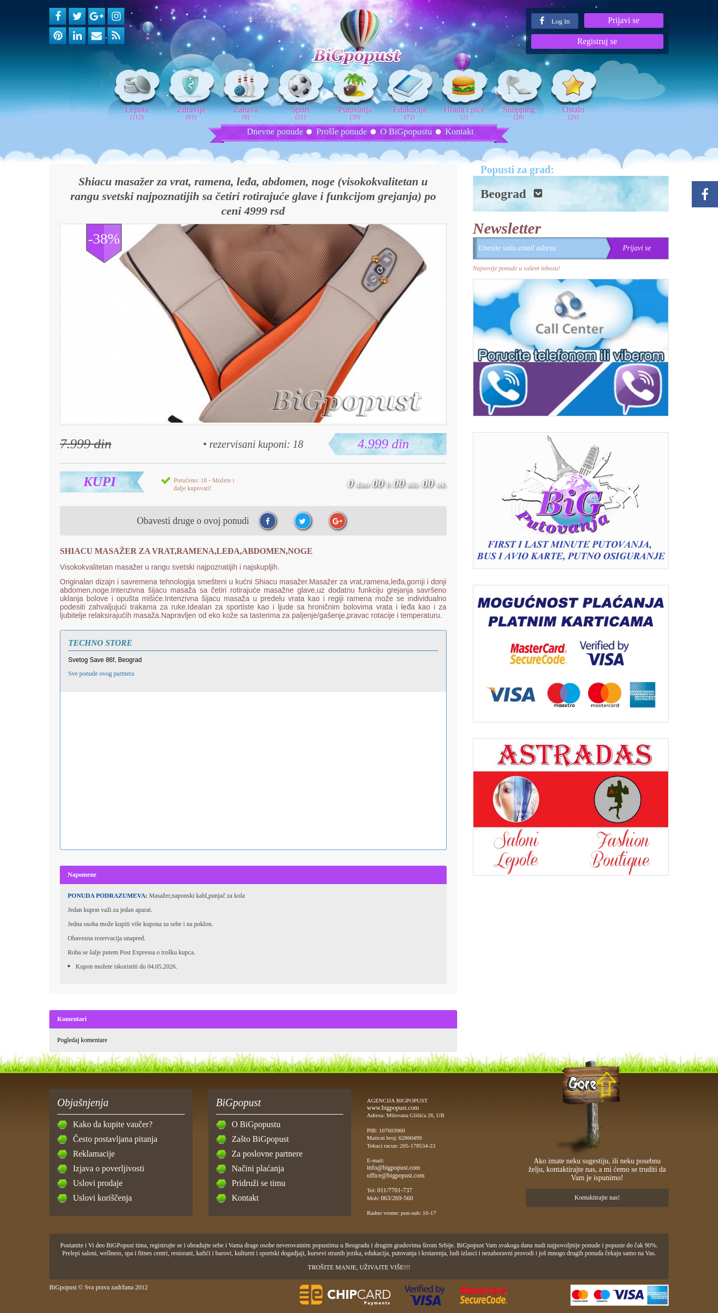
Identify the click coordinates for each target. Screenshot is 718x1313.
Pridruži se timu (259, 1183)
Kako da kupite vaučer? (112, 1124)
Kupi (99, 481)
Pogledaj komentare (82, 1040)
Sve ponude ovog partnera (101, 673)
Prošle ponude (341, 131)
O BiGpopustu (406, 131)
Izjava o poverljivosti (108, 1168)
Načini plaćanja (258, 1168)
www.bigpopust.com (393, 1107)
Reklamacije (94, 1153)
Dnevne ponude (275, 131)
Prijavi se (623, 20)
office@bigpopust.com (396, 1175)
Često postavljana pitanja (115, 1139)
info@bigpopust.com (393, 1167)
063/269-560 (397, 1198)
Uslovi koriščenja (102, 1197)
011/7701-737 (395, 1190)
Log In (554, 20)
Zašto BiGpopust (260, 1139)
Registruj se (597, 41)
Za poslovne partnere (267, 1153)
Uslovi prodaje (98, 1183)
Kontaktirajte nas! (597, 1197)
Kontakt (459, 131)
